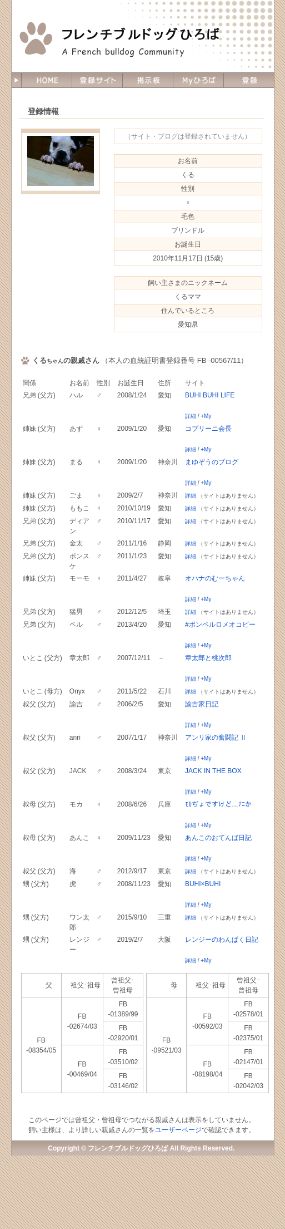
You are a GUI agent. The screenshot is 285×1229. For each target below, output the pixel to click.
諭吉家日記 (201, 704)
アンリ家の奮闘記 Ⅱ (216, 737)
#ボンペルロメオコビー (220, 624)
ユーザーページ (178, 1130)
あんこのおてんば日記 (218, 838)
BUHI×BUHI (203, 884)
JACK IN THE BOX (213, 771)
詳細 (190, 416)
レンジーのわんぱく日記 (221, 939)
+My (206, 416)
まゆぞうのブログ (211, 462)
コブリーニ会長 (208, 428)
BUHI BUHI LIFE (209, 395)
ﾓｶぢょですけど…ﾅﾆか (218, 804)
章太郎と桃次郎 (208, 658)
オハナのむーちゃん (215, 578)
